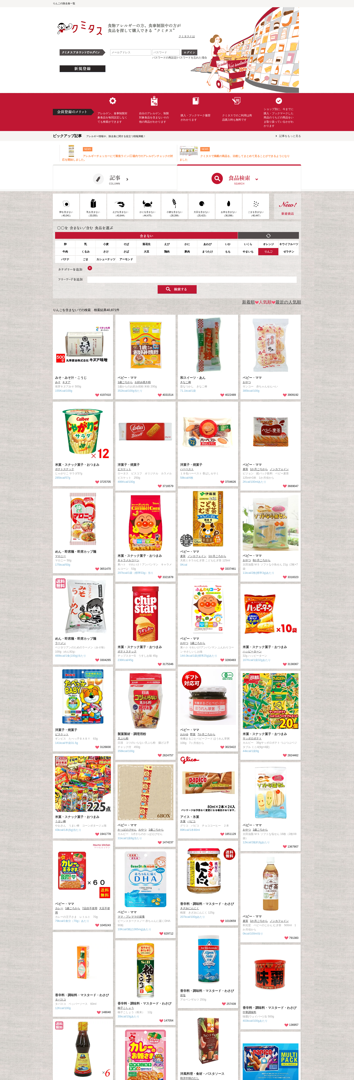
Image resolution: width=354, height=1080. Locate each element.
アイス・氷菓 (189, 817)
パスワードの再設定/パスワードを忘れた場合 (179, 57)
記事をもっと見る (290, 136)
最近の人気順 (286, 302)
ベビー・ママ (127, 378)
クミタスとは (187, 36)
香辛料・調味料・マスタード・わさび (207, 904)
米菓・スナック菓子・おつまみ (77, 464)
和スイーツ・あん (192, 378)
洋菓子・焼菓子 (129, 464)
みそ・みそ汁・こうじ (71, 378)
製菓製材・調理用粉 (132, 734)
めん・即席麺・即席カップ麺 (75, 551)
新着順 (248, 302)
